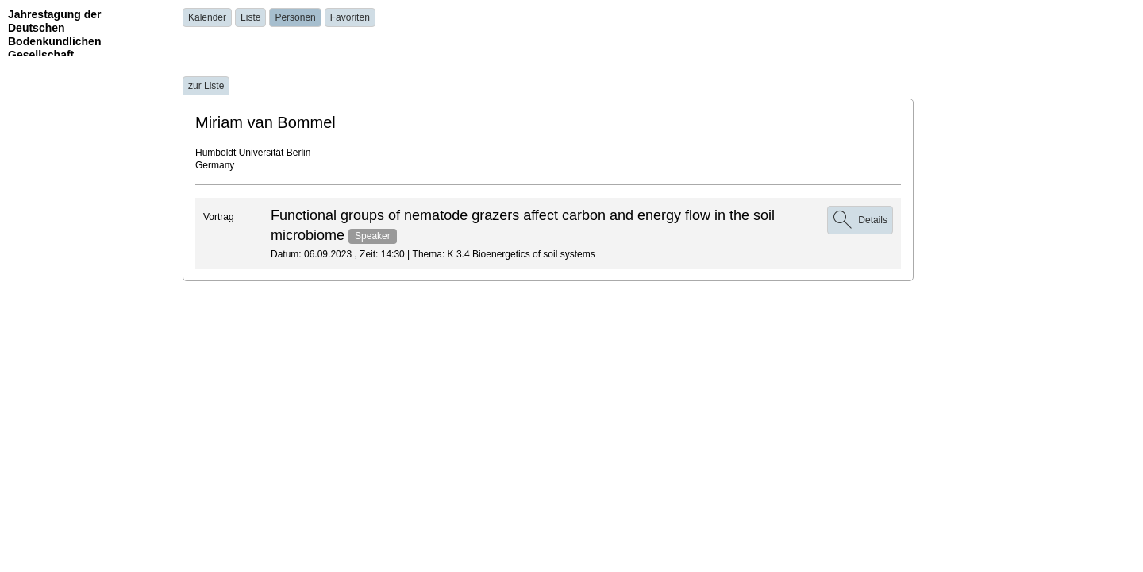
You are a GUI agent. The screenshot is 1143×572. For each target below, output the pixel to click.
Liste (250, 17)
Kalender (207, 17)
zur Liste (206, 85)
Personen (295, 17)
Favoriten (350, 17)
